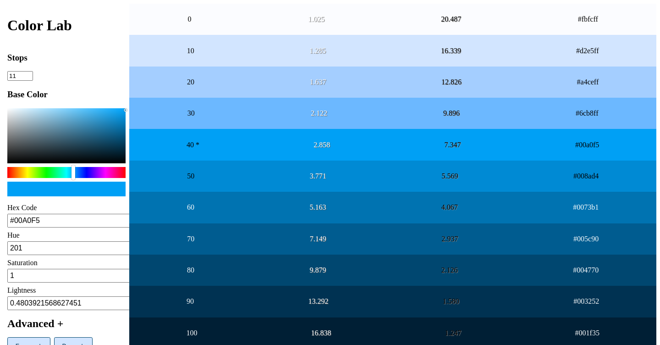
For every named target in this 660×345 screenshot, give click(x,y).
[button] (66, 322)
